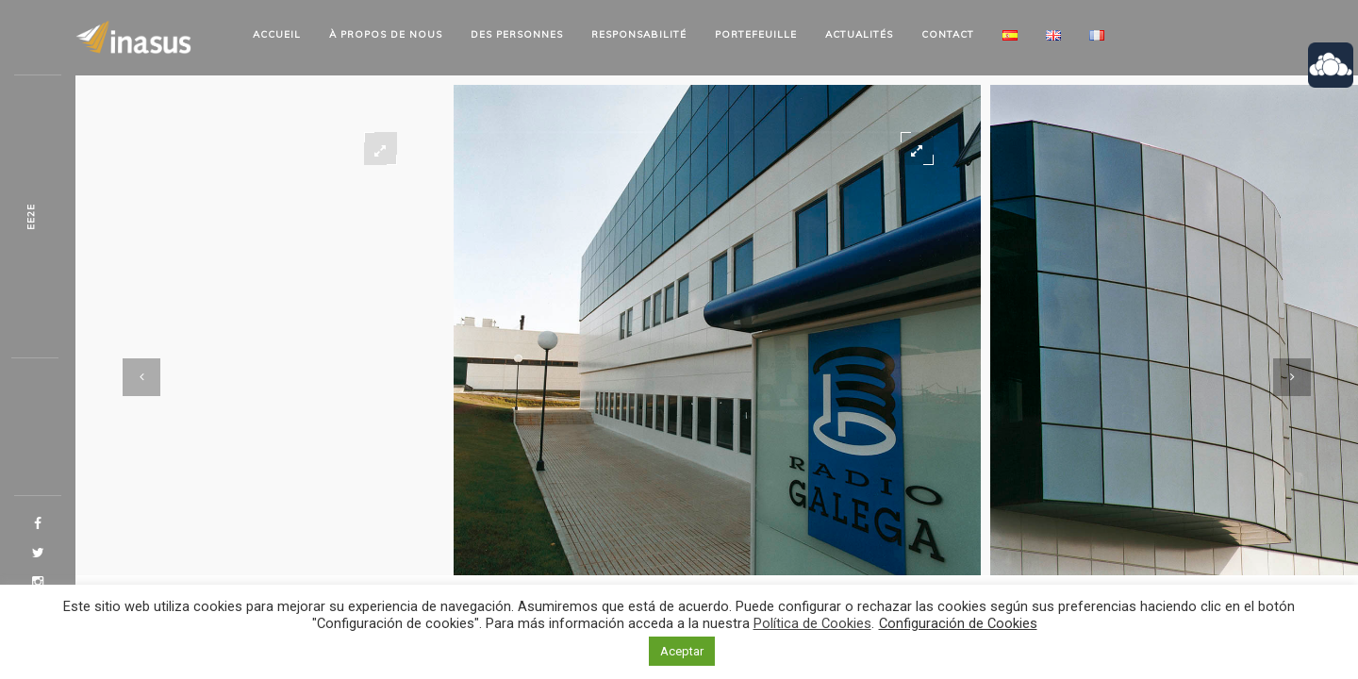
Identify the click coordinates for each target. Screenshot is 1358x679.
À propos (385, 34)
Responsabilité (639, 34)
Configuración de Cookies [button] (958, 623)
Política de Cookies (812, 623)
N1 (31, 216)
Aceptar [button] (682, 651)
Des (517, 34)
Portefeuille (756, 34)
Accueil (277, 34)
